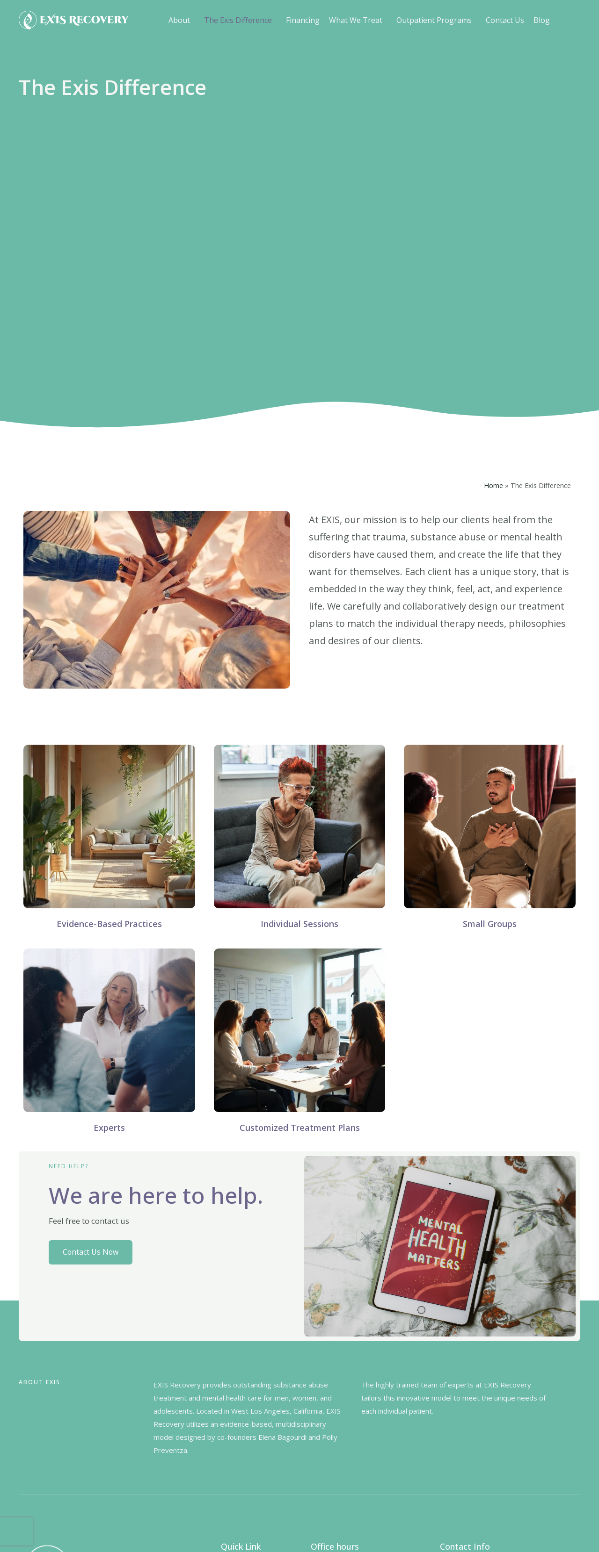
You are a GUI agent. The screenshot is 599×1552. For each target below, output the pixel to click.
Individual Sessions (299, 923)
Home (493, 485)
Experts (109, 1127)
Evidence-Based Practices (109, 923)
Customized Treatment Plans (300, 1127)
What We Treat (355, 20)
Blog (541, 20)
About (179, 20)
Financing (303, 20)
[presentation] (16, 1531)
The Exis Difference (238, 20)
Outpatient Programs (434, 20)
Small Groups (490, 923)
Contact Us (505, 20)
